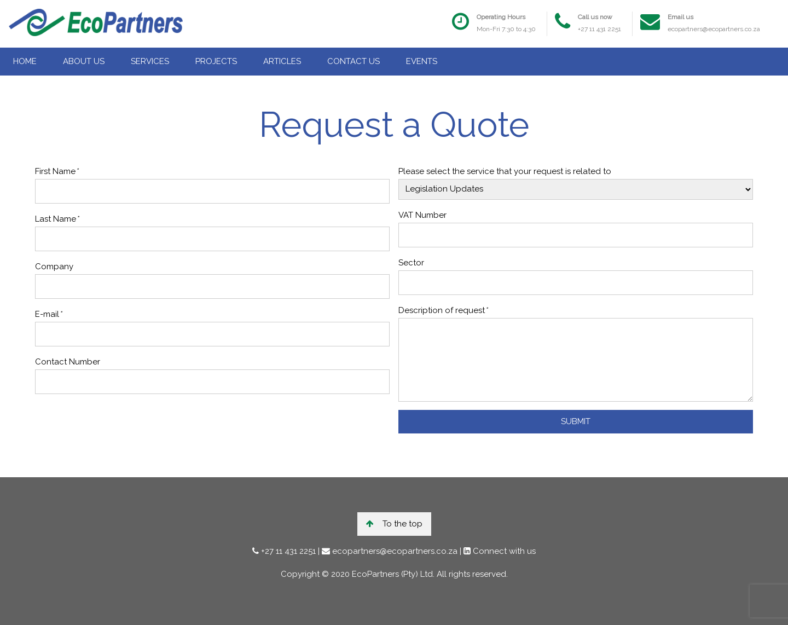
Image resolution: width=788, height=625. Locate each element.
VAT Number (422, 215)
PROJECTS (216, 61)
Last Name (57, 219)
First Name (56, 171)
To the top (394, 524)
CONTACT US (353, 61)
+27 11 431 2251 (599, 29)
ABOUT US (84, 61)
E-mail (48, 314)
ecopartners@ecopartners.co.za (714, 29)
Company (54, 266)
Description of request (443, 310)
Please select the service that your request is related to (504, 171)
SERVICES (150, 61)
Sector (411, 263)
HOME (25, 61)
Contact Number (67, 362)
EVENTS (421, 61)
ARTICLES (282, 61)
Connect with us (503, 551)
